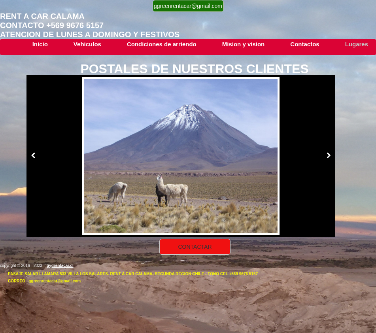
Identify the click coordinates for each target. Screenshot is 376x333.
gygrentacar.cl (60, 265)
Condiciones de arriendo (162, 44)
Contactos (304, 44)
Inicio (40, 44)
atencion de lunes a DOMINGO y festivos (89, 34)
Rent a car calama (44, 16)
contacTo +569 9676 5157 (52, 25)
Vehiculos (87, 44)
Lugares (356, 44)
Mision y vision (243, 44)
